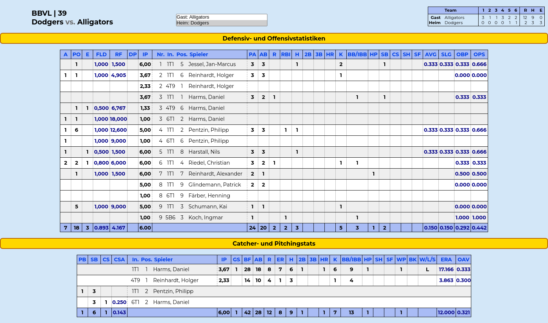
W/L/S (427, 259)
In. (170, 54)
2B (308, 54)
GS (236, 259)
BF (247, 259)
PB (82, 259)
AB (263, 54)
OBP (462, 54)
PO (77, 54)
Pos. (181, 54)
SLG (446, 54)
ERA (446, 259)
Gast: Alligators (221, 17)
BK (412, 259)
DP (133, 54)
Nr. (160, 54)
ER (280, 259)
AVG (431, 54)
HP (374, 54)
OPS (479, 54)
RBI (285, 54)
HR (330, 54)
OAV (463, 259)
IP (145, 54)
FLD (101, 54)
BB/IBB (357, 54)
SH (406, 54)
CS (395, 54)
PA (252, 54)
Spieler (199, 54)
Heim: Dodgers (221, 23)
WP (401, 259)
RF (118, 54)
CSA (119, 259)
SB (384, 54)
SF (417, 54)
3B (319, 54)
